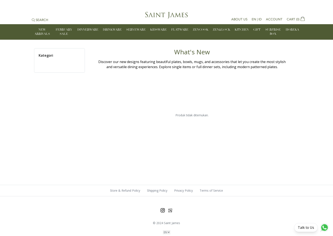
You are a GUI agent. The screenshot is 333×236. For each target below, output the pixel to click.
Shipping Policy (157, 190)
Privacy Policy (183, 190)
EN (254, 19)
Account (274, 19)
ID (260, 19)
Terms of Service (211, 190)
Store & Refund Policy (125, 190)
